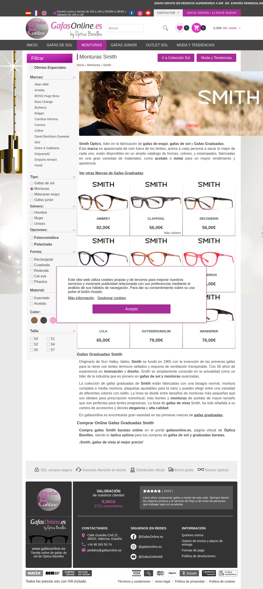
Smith (107, 65)
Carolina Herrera (46, 119)
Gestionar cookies (111, 298)
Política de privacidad (189, 581)
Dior (37, 142)
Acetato (38, 303)
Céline (39, 130)
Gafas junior (41, 200)
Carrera (40, 125)
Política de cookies (222, 581)
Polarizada (41, 244)
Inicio (32, 45)
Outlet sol (157, 45)
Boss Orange (44, 102)
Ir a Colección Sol (176, 58)
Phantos (38, 282)
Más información (81, 298)
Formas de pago (193, 550)
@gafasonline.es (150, 546)
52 (34, 344)
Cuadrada (40, 265)
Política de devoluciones (199, 556)
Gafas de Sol (59, 45)
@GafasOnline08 (150, 557)
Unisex (37, 223)
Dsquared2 (42, 154)
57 (51, 350)
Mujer (36, 218)
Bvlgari (39, 113)
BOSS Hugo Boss (47, 96)
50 (34, 339)
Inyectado (39, 298)
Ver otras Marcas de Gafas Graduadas (111, 173)
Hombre (38, 212)
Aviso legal (162, 581)
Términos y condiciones (134, 581)
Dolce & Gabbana (47, 148)
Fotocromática (44, 238)
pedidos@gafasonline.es (104, 550)
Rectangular (41, 259)
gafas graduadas (208, 415)
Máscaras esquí (45, 194)
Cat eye (38, 276)
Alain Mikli (42, 84)
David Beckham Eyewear (52, 136)
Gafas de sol (42, 183)
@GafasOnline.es (150, 536)
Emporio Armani (46, 159)
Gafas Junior (124, 45)
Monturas (91, 45)
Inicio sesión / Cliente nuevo (211, 12)
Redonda (39, 270)
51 (51, 339)
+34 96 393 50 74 (99, 544)
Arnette (40, 90)
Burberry (41, 107)
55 (34, 350)
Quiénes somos (192, 535)
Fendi (38, 165)
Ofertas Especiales (48, 67)
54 (51, 344)
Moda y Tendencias (196, 45)
